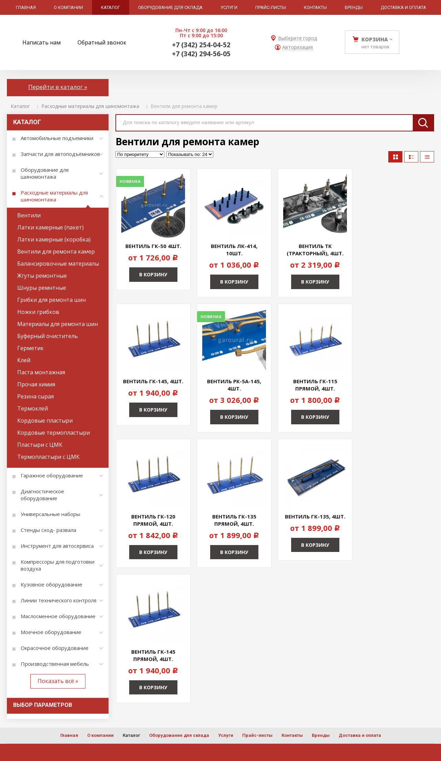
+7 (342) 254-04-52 (201, 44)
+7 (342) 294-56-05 (201, 53)
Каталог (20, 106)
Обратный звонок (102, 42)
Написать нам (41, 42)
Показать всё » (58, 681)
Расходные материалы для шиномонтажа (90, 106)
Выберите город (297, 38)
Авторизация (297, 47)
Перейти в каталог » (57, 87)
